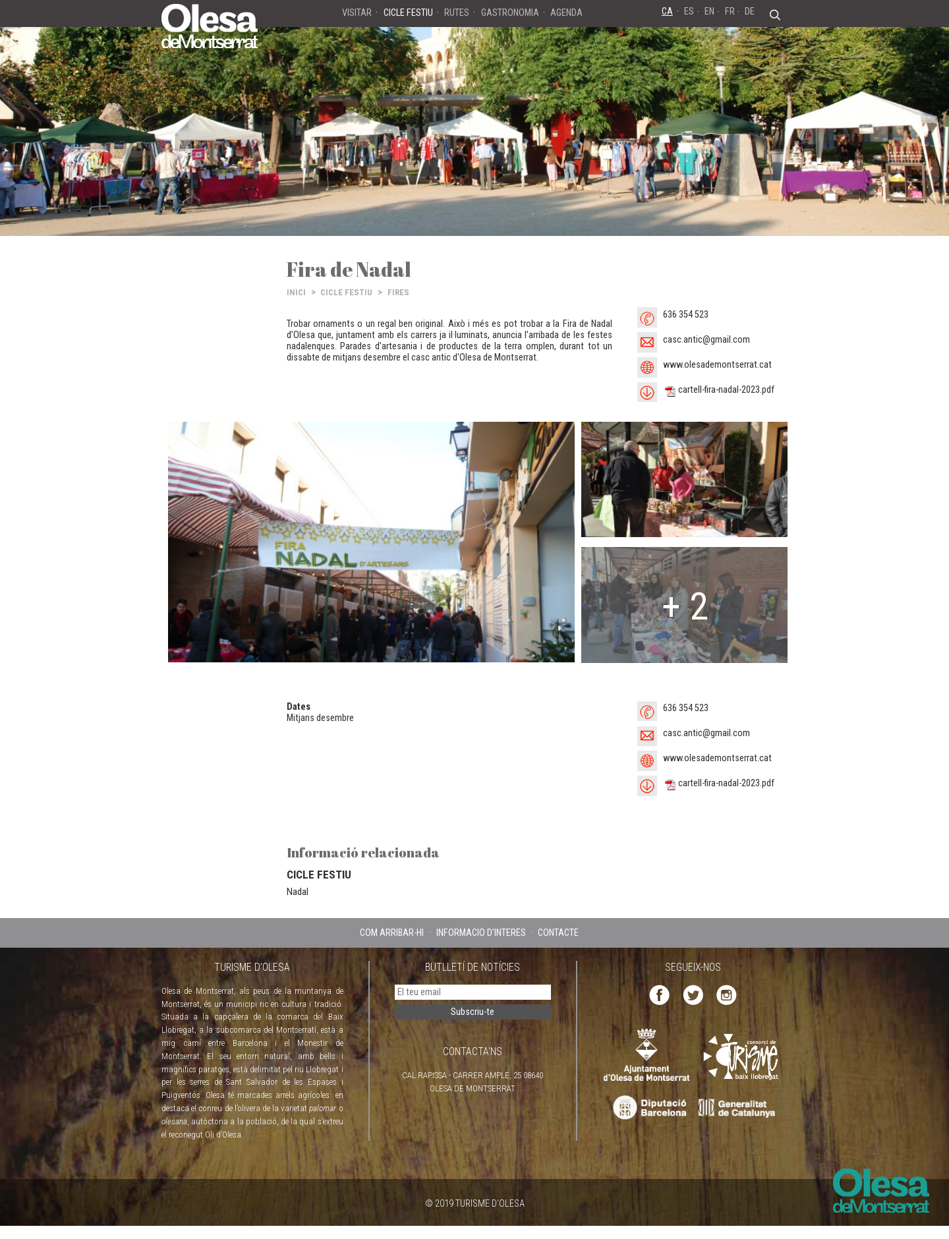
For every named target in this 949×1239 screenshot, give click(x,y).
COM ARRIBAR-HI (392, 932)
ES (689, 11)
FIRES (398, 292)
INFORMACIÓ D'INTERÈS (481, 932)
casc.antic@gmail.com (706, 339)
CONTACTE (558, 932)
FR (730, 11)
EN (709, 11)
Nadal (297, 892)
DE (750, 11)
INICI (296, 292)
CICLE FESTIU (346, 292)
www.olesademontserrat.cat (717, 364)
